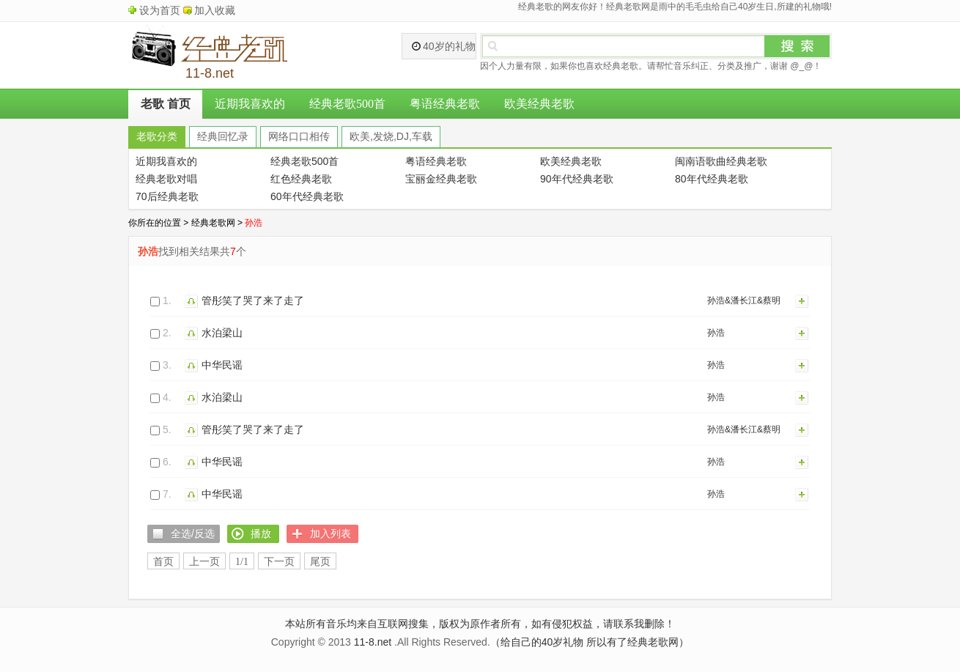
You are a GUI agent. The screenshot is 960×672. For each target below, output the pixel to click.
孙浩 (716, 333)
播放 (193, 300)
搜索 (797, 46)
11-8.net (372, 642)
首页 (163, 561)
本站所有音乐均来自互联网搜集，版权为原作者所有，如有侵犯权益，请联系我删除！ (480, 623)
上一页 (204, 561)
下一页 (279, 561)
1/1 (241, 561)
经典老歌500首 (347, 103)
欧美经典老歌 (539, 103)
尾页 (320, 561)
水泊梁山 (222, 333)
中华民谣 (222, 365)
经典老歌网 (213, 223)
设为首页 (159, 10)
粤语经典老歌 (445, 103)
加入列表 (802, 300)
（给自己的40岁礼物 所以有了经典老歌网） (589, 642)
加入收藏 (214, 10)
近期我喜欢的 (250, 103)
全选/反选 (193, 533)
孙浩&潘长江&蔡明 (743, 300)
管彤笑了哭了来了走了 (253, 300)
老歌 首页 (166, 103)
